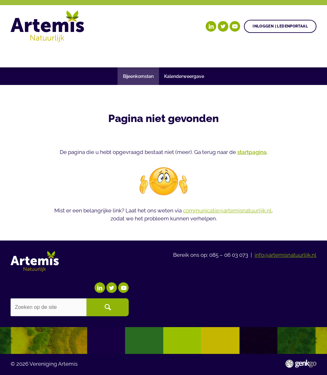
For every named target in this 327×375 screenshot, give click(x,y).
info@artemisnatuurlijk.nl (285, 255)
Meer (265, 54)
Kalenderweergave (184, 76)
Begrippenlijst (221, 54)
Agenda (145, 54)
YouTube (235, 26)
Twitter (223, 26)
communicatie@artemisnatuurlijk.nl (227, 210)
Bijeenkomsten (138, 76)
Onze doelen (49, 54)
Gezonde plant (101, 54)
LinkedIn (211, 26)
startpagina (252, 152)
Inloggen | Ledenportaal (280, 26)
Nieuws (177, 54)
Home (18, 54)
